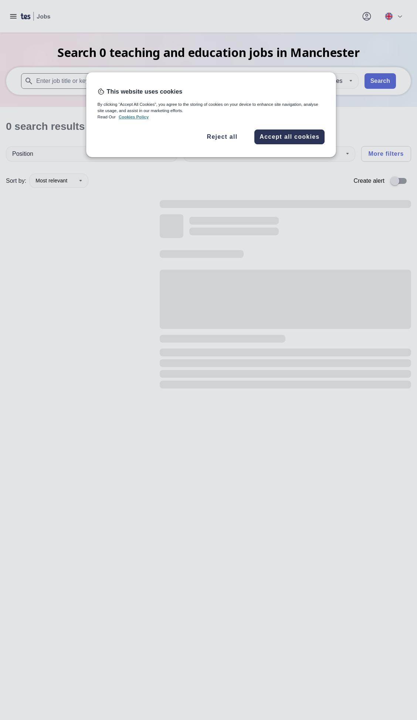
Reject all (222, 137)
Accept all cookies (289, 137)
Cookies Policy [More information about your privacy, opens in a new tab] (134, 117)
